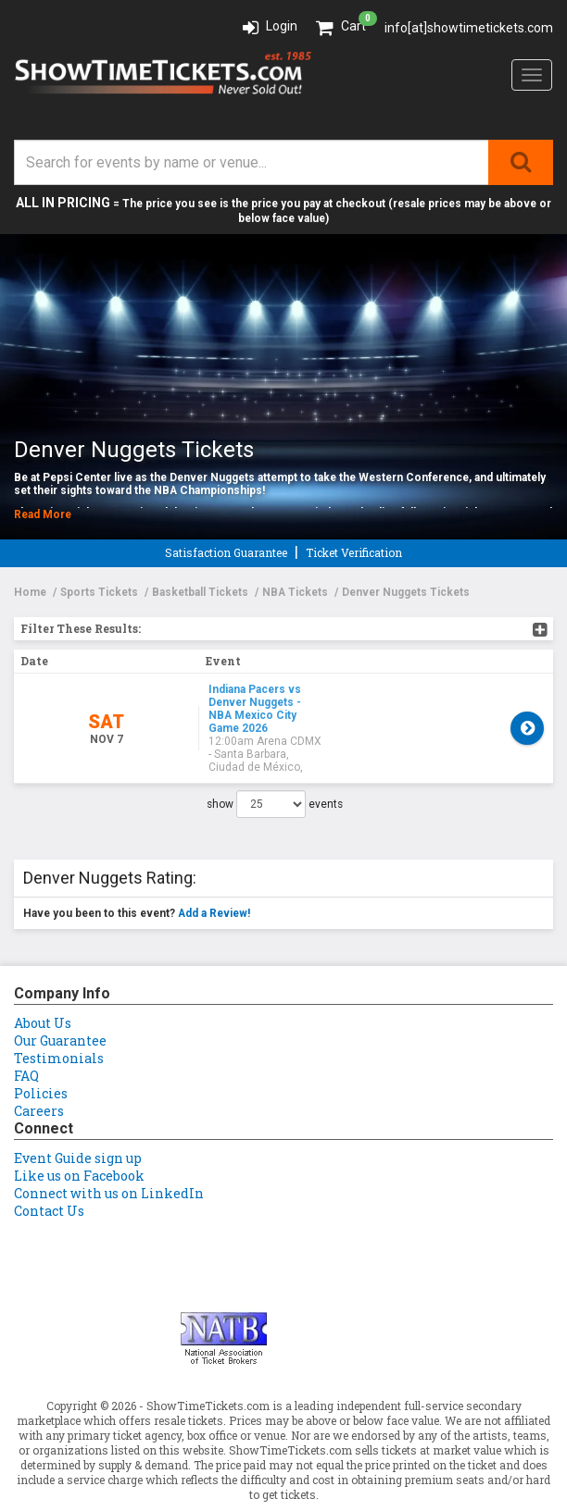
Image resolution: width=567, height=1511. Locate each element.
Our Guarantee (60, 994)
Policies (41, 1047)
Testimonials (59, 1012)
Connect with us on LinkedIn (109, 1147)
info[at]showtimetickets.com (468, 27)
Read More (42, 514)
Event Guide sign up (78, 1112)
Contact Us (49, 1164)
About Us (42, 976)
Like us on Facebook (79, 1129)
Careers (39, 1064)
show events (275, 758)
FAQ (26, 1029)
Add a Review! (214, 867)
